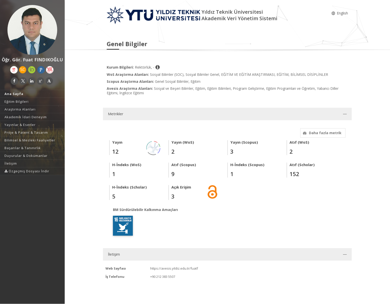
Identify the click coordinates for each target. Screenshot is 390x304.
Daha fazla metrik (321, 132)
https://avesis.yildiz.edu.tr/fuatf (174, 268)
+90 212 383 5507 (162, 276)
